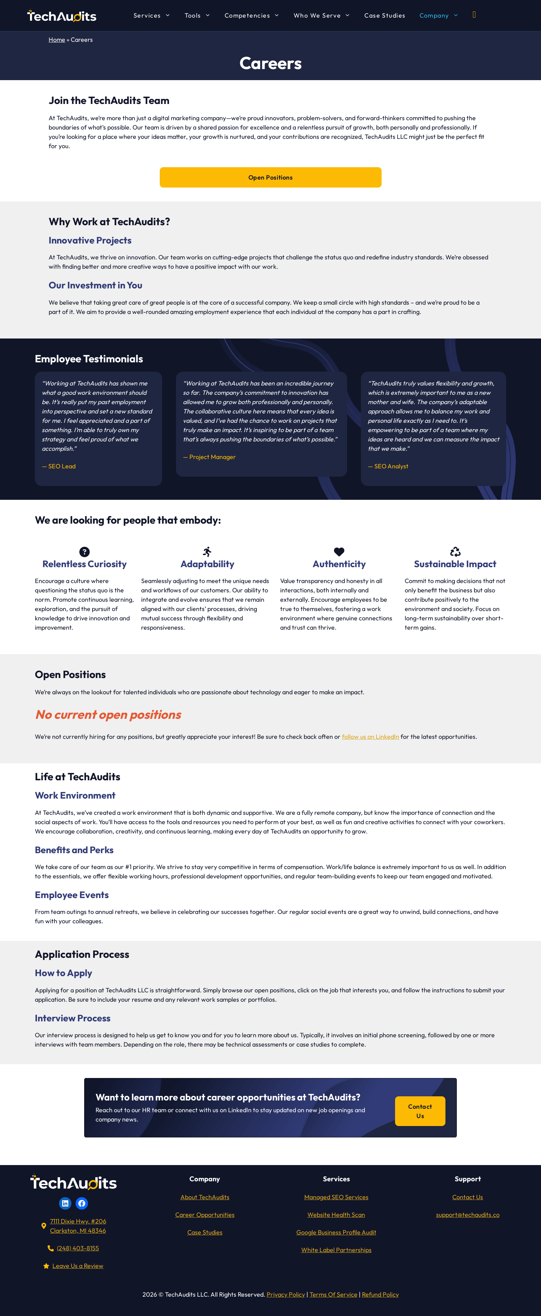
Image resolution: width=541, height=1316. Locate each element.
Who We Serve (325, 15)
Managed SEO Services (336, 1197)
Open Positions (270, 177)
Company (443, 15)
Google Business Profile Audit (336, 1232)
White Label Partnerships (336, 1250)
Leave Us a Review (78, 1266)
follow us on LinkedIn (370, 737)
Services (156, 15)
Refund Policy (380, 1294)
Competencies (256, 15)
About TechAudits (204, 1197)
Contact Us (420, 1111)
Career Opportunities (205, 1215)
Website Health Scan (336, 1215)
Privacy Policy (286, 1294)
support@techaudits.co (468, 1215)
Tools (201, 15)
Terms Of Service (333, 1294)
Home (57, 40)
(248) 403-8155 (78, 1248)
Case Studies (384, 15)
